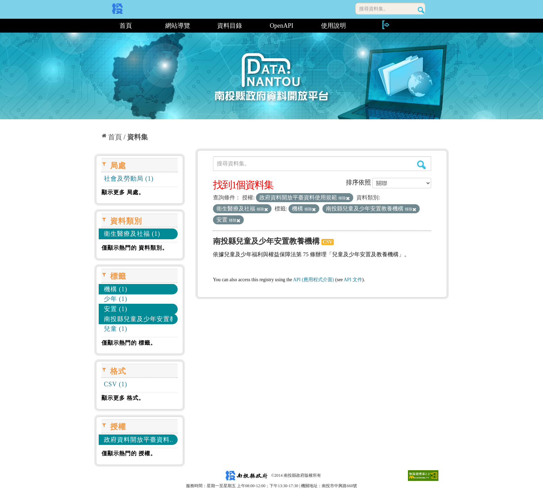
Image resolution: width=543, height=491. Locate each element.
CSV (327, 241)
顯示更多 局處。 (122, 192)
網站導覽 (177, 25)
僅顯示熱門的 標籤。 (128, 343)
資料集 (137, 137)
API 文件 (353, 279)
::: (96, 25)
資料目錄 (229, 25)
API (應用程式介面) (313, 279)
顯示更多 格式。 (122, 398)
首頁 (125, 25)
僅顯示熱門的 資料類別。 (134, 248)
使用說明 (333, 25)
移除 (344, 198)
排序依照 (358, 182)
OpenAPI (281, 25)
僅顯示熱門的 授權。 (128, 453)
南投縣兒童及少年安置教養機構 (266, 241)
